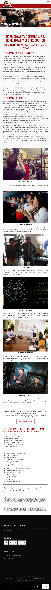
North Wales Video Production (24, 507)
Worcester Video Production (24, 510)
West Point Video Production (13, 510)
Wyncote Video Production (34, 510)
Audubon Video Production (39, 497)
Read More (37, 587)
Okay (45, 586)
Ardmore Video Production (28, 497)
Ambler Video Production (18, 497)
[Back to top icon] (25, 573)
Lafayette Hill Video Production (19, 504)
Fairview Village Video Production (25, 501)
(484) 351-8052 (9, 559)
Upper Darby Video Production (13, 509)
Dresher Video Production (24, 500)
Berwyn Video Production (17, 498)
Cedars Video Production (25, 499)
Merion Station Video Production (14, 506)
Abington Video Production (9, 497)
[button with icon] (6, 543)
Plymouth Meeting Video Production (26, 508)
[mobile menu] (48, 2)
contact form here (34, 491)
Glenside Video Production (30, 502)
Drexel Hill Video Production (34, 500)
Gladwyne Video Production (20, 502)
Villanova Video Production (36, 509)
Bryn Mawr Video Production (15, 499)
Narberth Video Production (26, 506)
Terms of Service (21, 580)
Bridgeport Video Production (38, 498)
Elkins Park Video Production (13, 501)
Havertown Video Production (36, 503)
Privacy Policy (31, 580)
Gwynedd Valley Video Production (14, 503)
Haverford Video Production (26, 503)
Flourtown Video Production (37, 501)
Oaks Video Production (35, 507)
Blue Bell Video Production (28, 498)
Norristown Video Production (13, 507)
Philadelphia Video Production (14, 508)
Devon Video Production (14, 500)
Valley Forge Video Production (25, 509)
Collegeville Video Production (35, 499)
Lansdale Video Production (30, 504)
